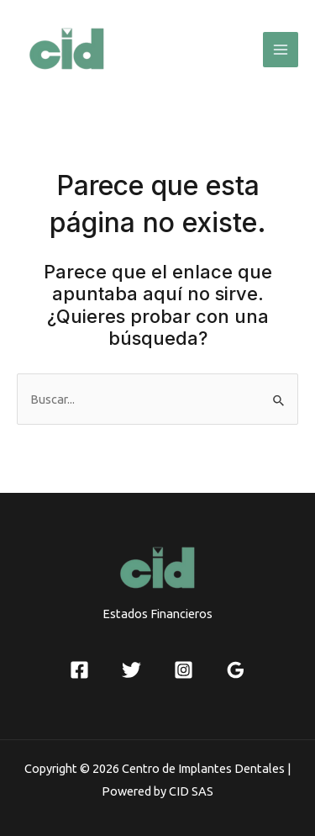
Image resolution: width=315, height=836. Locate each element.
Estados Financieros (157, 613)
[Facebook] (79, 670)
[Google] (235, 670)
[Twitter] (131, 670)
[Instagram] (183, 670)
